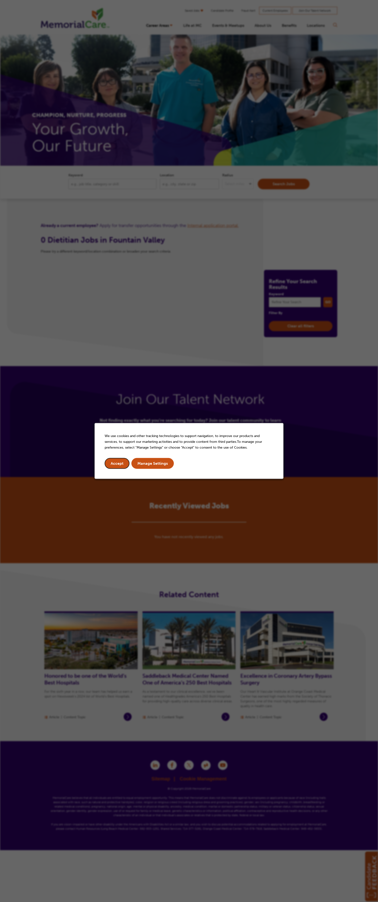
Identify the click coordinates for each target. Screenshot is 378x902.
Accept (117, 463)
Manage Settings (152, 463)
